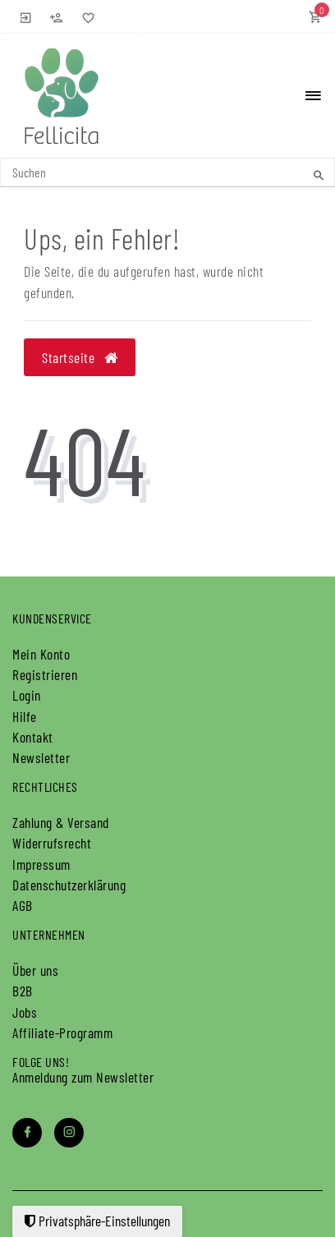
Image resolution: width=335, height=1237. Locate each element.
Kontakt (32, 737)
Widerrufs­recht (51, 843)
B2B (22, 991)
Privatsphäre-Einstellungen (97, 1221)
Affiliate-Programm (62, 1032)
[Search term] (167, 172)
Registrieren (44, 674)
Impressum (41, 864)
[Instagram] (69, 1132)
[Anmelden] (26, 16)
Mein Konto (41, 654)
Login (26, 695)
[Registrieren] (57, 16)
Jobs (24, 1012)
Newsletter (41, 757)
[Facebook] (27, 1132)
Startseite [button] (79, 357)
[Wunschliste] (85, 16)
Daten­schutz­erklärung (69, 885)
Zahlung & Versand (60, 822)
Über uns (35, 970)
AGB (22, 905)
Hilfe (24, 716)
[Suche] (318, 175)
